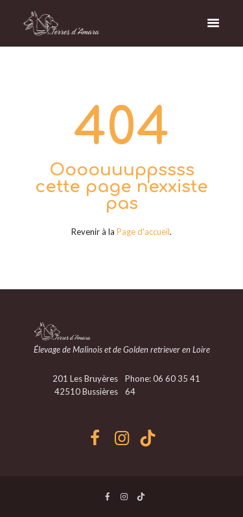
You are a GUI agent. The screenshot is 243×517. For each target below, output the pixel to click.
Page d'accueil (143, 231)
